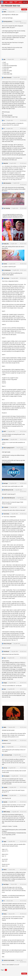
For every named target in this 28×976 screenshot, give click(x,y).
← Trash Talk (4, 9)
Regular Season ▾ (11, 2)
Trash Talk (25, 2)
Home (6, 2)
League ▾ (20, 2)
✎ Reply (24, 9)
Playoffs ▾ (15, 2)
